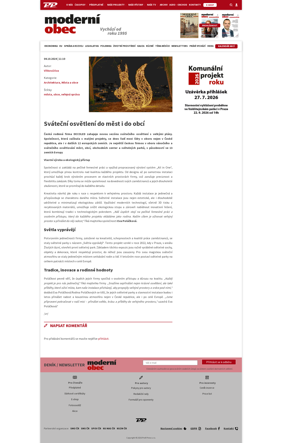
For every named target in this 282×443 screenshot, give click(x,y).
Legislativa (92, 46)
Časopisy (81, 4)
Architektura (52, 82)
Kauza (140, 46)
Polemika (105, 46)
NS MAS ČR (109, 428)
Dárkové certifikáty (75, 393)
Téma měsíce (162, 46)
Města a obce (70, 82)
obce (56, 94)
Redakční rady (141, 393)
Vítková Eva (51, 70)
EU (60, 46)
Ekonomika (51, 46)
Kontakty (195, 4)
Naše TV (152, 4)
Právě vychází (197, 46)
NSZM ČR (122, 428)
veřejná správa (70, 94)
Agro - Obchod (178, 4)
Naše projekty (117, 4)
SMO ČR (74, 428)
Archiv (164, 4)
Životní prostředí (124, 46)
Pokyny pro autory (141, 388)
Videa (210, 46)
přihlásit (103, 338)
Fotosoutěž (75, 405)
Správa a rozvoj (73, 46)
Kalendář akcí (226, 46)
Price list (207, 393)
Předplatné (97, 4)
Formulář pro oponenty (141, 399)
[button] (219, 362)
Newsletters (180, 46)
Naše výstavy (136, 4)
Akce (75, 411)
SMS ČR (85, 428)
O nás (69, 4)
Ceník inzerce (207, 387)
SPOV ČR (96, 428)
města (48, 94)
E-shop (75, 399)
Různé (150, 46)
